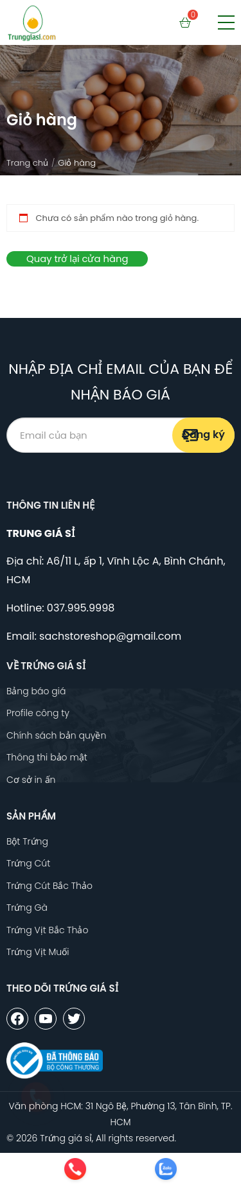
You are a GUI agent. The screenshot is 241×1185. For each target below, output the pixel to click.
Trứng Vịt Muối (37, 952)
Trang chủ (27, 163)
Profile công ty (37, 713)
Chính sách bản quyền (56, 736)
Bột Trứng (27, 842)
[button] (226, 22)
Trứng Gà (27, 908)
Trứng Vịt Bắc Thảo (47, 930)
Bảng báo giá (36, 691)
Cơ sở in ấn (30, 780)
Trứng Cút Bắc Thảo (49, 886)
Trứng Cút (28, 863)
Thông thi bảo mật (46, 757)
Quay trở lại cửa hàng (77, 258)
